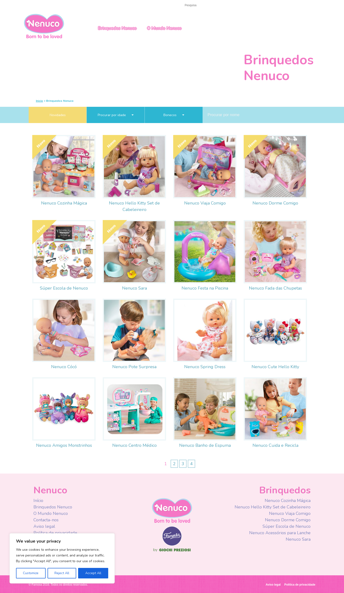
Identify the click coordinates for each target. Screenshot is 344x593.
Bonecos (173, 115)
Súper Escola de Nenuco (64, 288)
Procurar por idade (116, 115)
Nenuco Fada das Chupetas (275, 288)
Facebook (239, 6)
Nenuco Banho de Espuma (205, 445)
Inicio (39, 101)
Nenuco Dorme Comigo (275, 203)
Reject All (61, 573)
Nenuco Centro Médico (134, 445)
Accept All (93, 573)
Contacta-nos (54, 5)
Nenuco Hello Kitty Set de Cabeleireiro (273, 507)
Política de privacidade (55, 533)
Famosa (172, 544)
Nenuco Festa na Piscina (205, 288)
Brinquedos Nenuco (117, 28)
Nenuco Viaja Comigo (205, 203)
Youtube (249, 6)
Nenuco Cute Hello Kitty (275, 367)
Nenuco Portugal (44, 25)
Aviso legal (44, 526)
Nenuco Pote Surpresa (134, 367)
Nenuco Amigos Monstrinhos (64, 445)
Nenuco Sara (134, 288)
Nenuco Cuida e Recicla (275, 445)
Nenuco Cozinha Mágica (64, 203)
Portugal (288, 5)
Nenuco (172, 510)
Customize (30, 573)
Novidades (58, 115)
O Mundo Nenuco (164, 28)
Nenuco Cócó (64, 367)
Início (33, 5)
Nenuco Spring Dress (205, 367)
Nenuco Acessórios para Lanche (280, 533)
